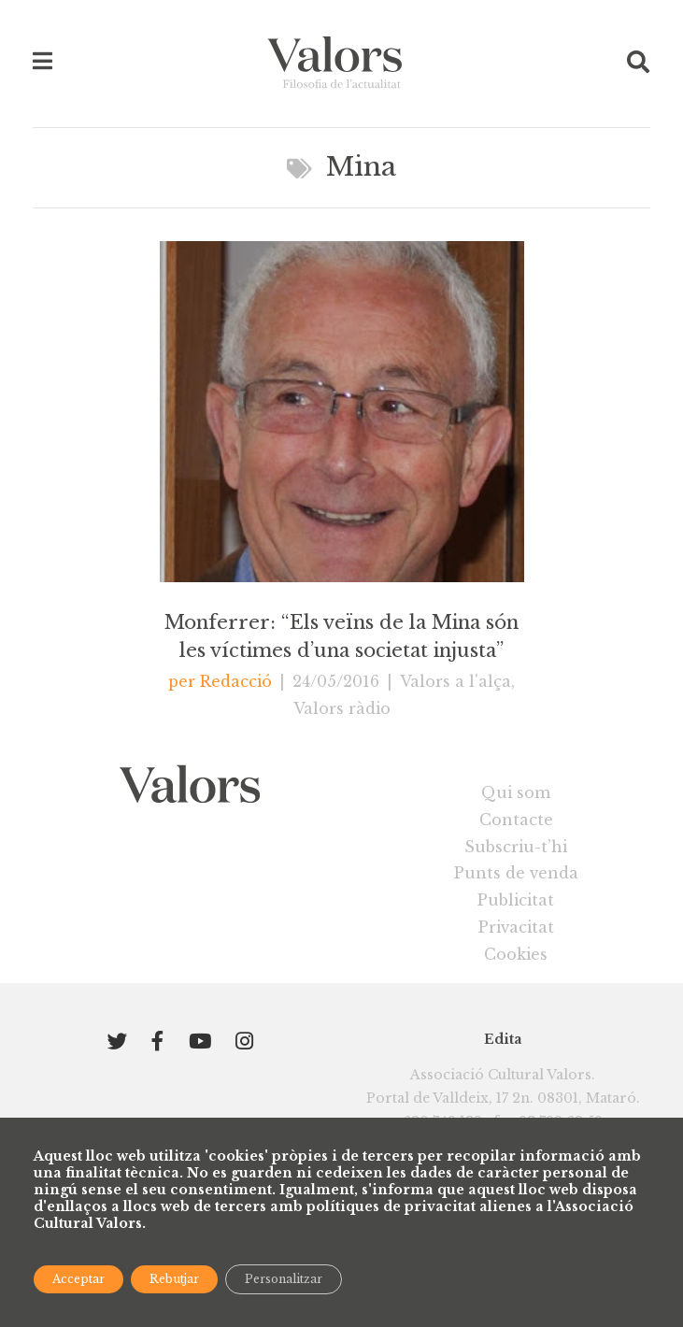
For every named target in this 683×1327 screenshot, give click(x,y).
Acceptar (78, 1279)
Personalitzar (283, 1279)
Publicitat (515, 900)
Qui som (515, 792)
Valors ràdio (342, 708)
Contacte (516, 819)
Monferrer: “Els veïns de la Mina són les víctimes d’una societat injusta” (341, 635)
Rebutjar (174, 1279)
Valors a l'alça (455, 681)
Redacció (236, 681)
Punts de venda (516, 872)
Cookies (516, 954)
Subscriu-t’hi (515, 846)
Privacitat (516, 927)
